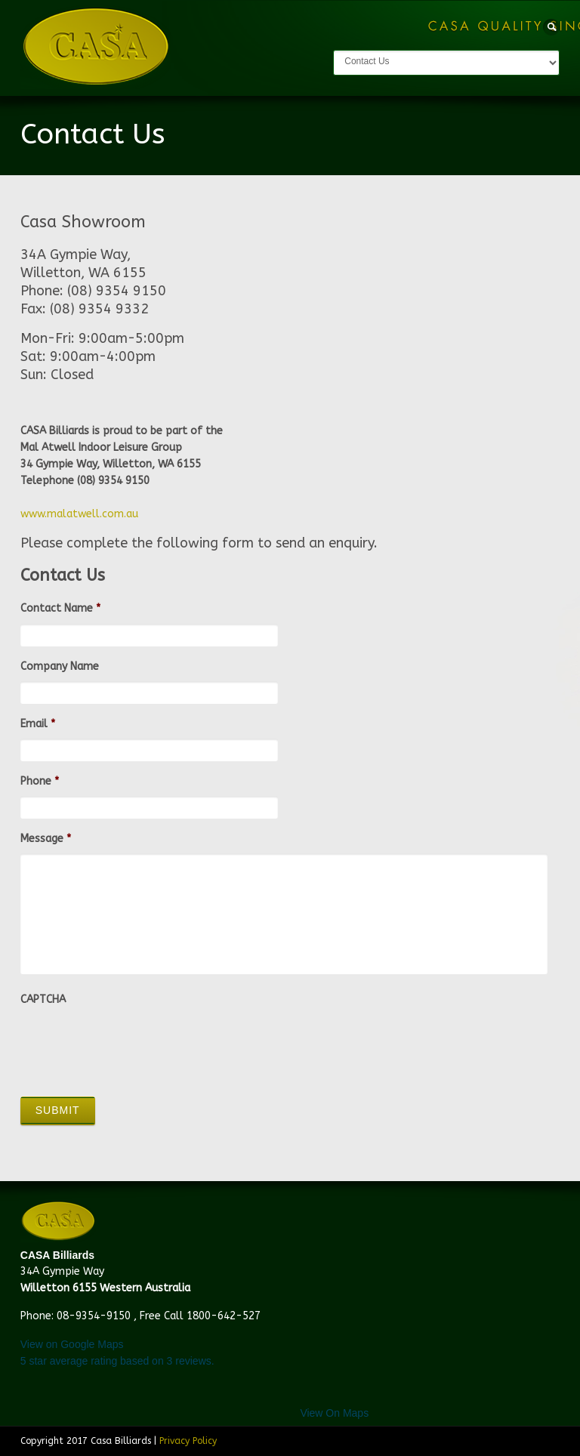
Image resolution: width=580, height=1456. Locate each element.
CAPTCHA (43, 999)
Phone (39, 781)
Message (45, 838)
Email (37, 723)
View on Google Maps (72, 1344)
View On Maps (334, 1413)
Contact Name (60, 608)
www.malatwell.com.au (79, 513)
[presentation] (135, 1044)
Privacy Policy (188, 1441)
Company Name (59, 666)
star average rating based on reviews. (117, 1361)
